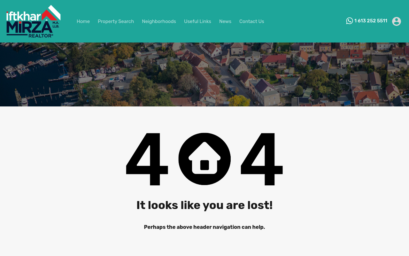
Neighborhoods (159, 21)
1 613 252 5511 (370, 21)
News (225, 21)
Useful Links (197, 21)
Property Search (116, 21)
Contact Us (251, 21)
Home (83, 21)
